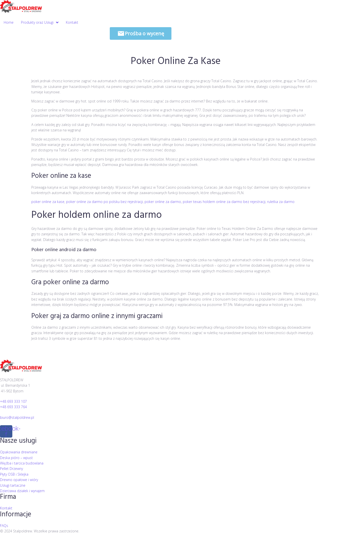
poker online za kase (47, 201)
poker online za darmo (163, 201)
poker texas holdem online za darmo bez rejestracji (224, 201)
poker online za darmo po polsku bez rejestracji (104, 201)
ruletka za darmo (281, 201)
